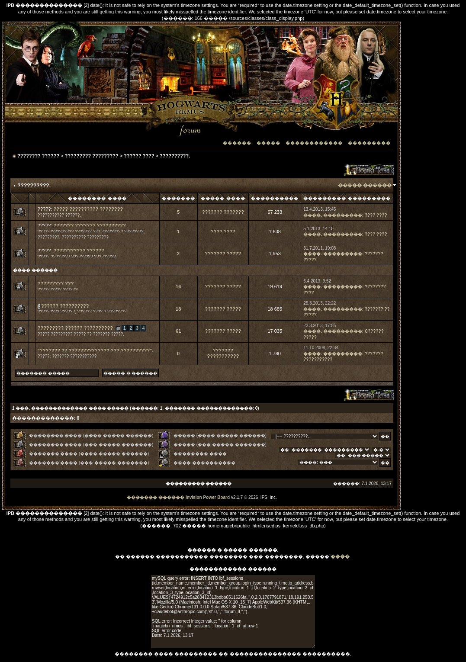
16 (178, 286)
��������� (369, 143)
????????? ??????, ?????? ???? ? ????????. (83, 311)
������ (237, 143)
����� (268, 143)
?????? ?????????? (65, 306)
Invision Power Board (208, 497)
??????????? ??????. (59, 215)
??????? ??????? (223, 212)
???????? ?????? (38, 155)
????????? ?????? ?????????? (75, 328)
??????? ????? (223, 253)
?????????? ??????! (58, 289)
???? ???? (376, 215)
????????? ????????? (92, 155)
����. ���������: (333, 215)
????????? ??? (56, 283)
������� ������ (155, 497)
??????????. (175, 155)
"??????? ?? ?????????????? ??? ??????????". (96, 350)
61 (178, 331)
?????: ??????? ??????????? (67, 356)
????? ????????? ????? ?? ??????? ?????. (81, 334)
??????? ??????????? (223, 353)
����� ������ (365, 185)
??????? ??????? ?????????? (89, 225)
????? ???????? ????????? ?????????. (77, 256)
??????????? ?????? (78, 250)
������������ (314, 143)
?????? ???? (139, 155)
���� (340, 556)
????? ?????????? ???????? (88, 209)
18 (178, 309)
